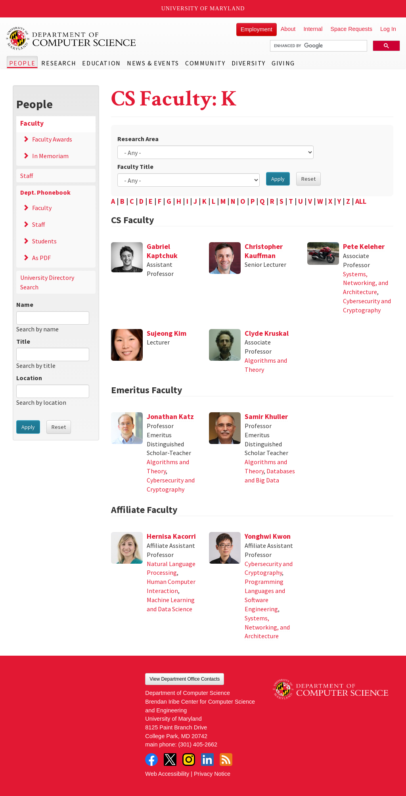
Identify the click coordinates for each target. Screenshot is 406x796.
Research (58, 63)
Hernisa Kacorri (171, 536)
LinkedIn (207, 759)
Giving (283, 63)
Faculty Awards (52, 139)
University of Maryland (203, 8)
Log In (388, 29)
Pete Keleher (364, 246)
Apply (28, 427)
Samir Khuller (266, 416)
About (288, 29)
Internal (312, 29)
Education (101, 63)
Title (23, 341)
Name (24, 304)
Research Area (138, 139)
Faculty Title (135, 166)
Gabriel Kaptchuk (162, 251)
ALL (360, 201)
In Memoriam (50, 156)
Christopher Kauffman (264, 251)
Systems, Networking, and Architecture (365, 283)
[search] (318, 46)
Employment (256, 29)
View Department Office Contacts (184, 679)
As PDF (41, 258)
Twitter (170, 759)
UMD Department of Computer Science (71, 38)
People (22, 63)
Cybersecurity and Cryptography (367, 305)
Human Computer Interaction (171, 586)
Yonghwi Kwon (268, 536)
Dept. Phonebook (45, 192)
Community (205, 63)
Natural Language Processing (171, 568)
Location (29, 378)
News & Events (153, 63)
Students (44, 241)
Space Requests (351, 29)
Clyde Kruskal (267, 333)
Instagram (188, 759)
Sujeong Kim (166, 333)
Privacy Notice (212, 774)
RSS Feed (226, 759)
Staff (26, 176)
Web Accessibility (167, 774)
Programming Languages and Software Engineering (265, 595)
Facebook (151, 759)
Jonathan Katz (170, 416)
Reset (59, 427)
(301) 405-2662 (197, 744)
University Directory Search (47, 282)
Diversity (249, 63)
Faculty (32, 123)
